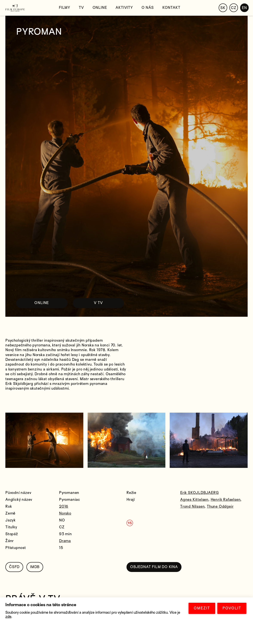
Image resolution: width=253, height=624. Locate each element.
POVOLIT (232, 608)
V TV (98, 303)
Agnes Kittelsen (194, 500)
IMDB (35, 567)
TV (81, 8)
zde (8, 617)
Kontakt (171, 8)
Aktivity (124, 8)
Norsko (65, 513)
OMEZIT (202, 608)
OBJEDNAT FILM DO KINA (154, 567)
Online (100, 8)
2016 (63, 506)
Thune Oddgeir (220, 506)
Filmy (64, 8)
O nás (148, 8)
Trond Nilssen (192, 506)
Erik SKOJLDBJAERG (199, 493)
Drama (65, 541)
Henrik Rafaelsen (226, 500)
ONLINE (41, 303)
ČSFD (14, 567)
